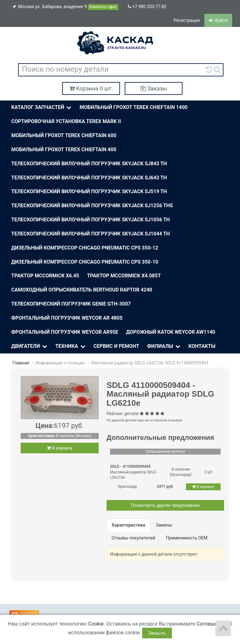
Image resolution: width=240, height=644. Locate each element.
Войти (218, 20)
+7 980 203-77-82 (147, 6)
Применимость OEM (187, 537)
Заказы (153, 88)
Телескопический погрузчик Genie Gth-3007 (71, 304)
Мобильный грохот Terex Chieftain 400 (63, 149)
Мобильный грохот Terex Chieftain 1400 (134, 107)
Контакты (201, 346)
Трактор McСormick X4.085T (124, 276)
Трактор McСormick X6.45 (45, 276)
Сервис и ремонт (116, 346)
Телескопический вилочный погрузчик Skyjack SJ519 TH (89, 191)
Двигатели (29, 346)
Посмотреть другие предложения (165, 505)
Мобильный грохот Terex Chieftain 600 (63, 135)
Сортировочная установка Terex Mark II (66, 121)
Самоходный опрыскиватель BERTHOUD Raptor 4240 (81, 290)
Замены (164, 525)
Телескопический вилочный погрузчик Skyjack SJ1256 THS (92, 206)
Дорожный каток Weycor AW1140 (170, 332)
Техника (70, 346)
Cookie (95, 624)
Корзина (91, 88)
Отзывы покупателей (133, 537)
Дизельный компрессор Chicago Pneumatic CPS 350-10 (84, 262)
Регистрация (187, 20)
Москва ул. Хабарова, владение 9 (65, 7)
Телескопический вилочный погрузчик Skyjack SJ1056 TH (90, 220)
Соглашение (211, 624)
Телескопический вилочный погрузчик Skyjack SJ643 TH (89, 178)
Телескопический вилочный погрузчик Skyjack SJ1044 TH (90, 234)
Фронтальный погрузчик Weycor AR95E (64, 332)
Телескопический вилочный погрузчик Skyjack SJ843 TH (89, 164)
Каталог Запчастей (41, 107)
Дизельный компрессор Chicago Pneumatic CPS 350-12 (84, 248)
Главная (20, 362)
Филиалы (164, 346)
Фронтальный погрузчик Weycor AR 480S (66, 318)
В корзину (59, 448)
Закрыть (157, 633)
